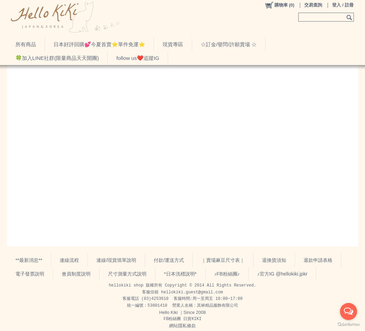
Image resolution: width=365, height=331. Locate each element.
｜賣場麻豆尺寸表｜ (223, 260)
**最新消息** (28, 260)
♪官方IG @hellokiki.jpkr (282, 274)
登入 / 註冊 (343, 5)
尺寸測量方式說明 (127, 274)
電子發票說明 (29, 274)
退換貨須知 (274, 260)
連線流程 (69, 260)
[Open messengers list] (348, 311)
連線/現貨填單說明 (116, 260)
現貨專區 (173, 44)
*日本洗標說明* (180, 274)
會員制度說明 (76, 274)
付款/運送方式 (169, 260)
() (279, 5)
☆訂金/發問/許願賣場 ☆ (229, 44)
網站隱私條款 (182, 325)
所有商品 (25, 44)
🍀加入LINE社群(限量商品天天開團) (57, 58)
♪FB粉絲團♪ (227, 274)
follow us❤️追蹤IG (137, 58)
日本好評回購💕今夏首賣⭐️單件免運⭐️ (99, 44)
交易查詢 (313, 5)
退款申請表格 (318, 260)
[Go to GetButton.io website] (349, 324)
